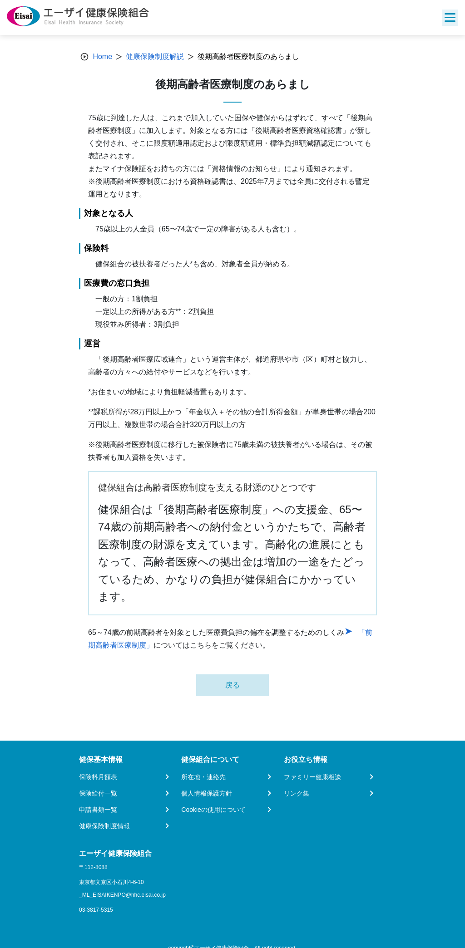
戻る (232, 685)
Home (102, 56)
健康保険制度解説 (155, 56)
